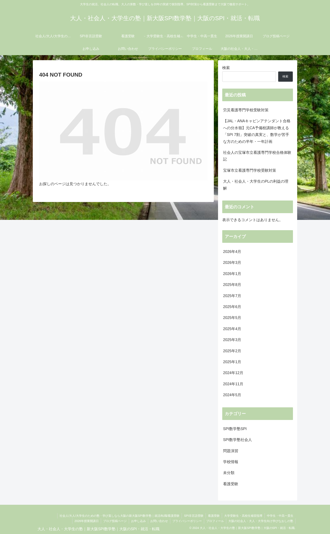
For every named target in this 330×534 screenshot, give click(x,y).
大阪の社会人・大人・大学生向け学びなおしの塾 (260, 521)
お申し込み (138, 521)
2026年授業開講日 (87, 521)
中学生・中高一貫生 (280, 515)
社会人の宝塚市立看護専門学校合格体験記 (257, 155)
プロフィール (215, 521)
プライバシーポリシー (187, 521)
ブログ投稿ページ (115, 521)
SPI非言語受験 (194, 515)
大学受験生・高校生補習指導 (243, 515)
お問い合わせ (159, 521)
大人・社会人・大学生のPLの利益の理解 (255, 184)
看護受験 (214, 515)
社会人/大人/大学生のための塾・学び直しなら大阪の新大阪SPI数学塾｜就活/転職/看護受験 (120, 515)
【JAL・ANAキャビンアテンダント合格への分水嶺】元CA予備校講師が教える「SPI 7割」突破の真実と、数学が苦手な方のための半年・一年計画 (256, 131)
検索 (226, 68)
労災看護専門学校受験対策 (246, 110)
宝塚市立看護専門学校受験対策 (249, 170)
